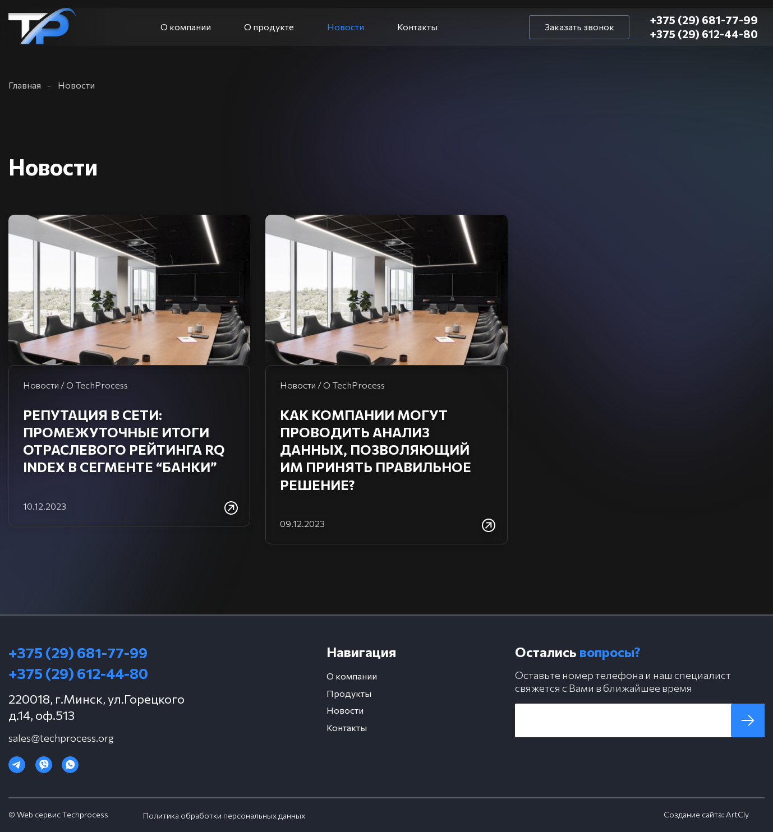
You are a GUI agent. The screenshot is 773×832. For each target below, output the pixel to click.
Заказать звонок (579, 26)
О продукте (269, 26)
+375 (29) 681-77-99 (705, 19)
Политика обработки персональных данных (224, 815)
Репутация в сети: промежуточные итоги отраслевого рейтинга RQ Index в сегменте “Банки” (124, 440)
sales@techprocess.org (61, 738)
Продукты (348, 693)
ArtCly (737, 814)
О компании (185, 26)
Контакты (417, 26)
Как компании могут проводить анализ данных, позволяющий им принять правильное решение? (375, 449)
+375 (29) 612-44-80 (705, 34)
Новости (345, 26)
